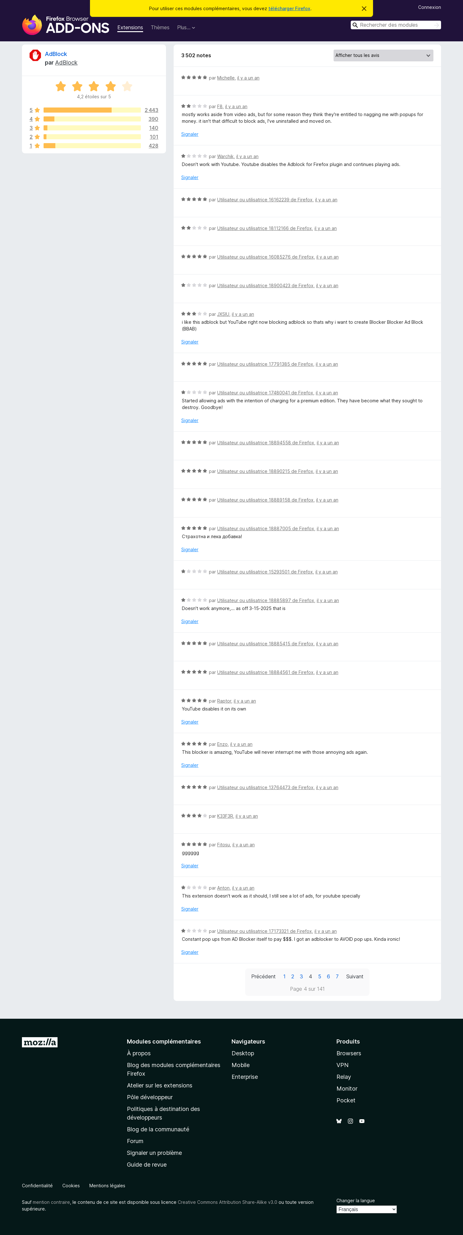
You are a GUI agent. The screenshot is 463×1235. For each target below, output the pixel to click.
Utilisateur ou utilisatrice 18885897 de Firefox (265, 600)
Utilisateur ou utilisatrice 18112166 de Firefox (264, 228)
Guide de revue (147, 1164)
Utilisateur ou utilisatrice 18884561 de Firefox (265, 672)
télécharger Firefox (289, 8)
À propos (139, 1053)
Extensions (130, 27)
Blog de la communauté (158, 1129)
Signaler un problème (154, 1152)
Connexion (429, 7)
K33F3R (225, 816)
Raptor (224, 701)
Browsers (348, 1053)
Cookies (71, 1185)
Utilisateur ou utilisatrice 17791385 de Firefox (265, 364)
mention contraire (51, 1202)
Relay (343, 1076)
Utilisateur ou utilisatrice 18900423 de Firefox (265, 285)
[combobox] (396, 25)
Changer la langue (355, 1200)
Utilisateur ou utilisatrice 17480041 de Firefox (265, 392)
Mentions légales (107, 1185)
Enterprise (245, 1076)
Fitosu (223, 844)
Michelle (226, 77)
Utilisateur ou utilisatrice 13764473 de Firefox (265, 787)
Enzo (222, 744)
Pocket (346, 1100)
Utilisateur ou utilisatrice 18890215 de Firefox (265, 471)
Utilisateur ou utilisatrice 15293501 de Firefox (265, 571)
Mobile (241, 1065)
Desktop (243, 1053)
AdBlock (56, 54)
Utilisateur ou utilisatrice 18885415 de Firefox (265, 643)
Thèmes (160, 27)
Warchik (225, 156)
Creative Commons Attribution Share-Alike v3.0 (227, 1202)
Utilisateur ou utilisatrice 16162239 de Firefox (265, 199)
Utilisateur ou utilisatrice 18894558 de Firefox (265, 442)
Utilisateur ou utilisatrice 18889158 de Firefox (265, 500)
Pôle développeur (150, 1097)
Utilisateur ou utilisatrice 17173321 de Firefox (264, 931)
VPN (342, 1065)
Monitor (346, 1088)
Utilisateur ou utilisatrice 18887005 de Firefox (265, 528)
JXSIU (223, 314)
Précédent (263, 976)
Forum (135, 1141)
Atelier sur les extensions (159, 1085)
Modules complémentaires (164, 1041)
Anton (223, 888)
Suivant (354, 976)
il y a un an (248, 77)
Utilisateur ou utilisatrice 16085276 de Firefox (265, 257)
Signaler (189, 134)
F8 (220, 106)
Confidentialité (37, 1185)
